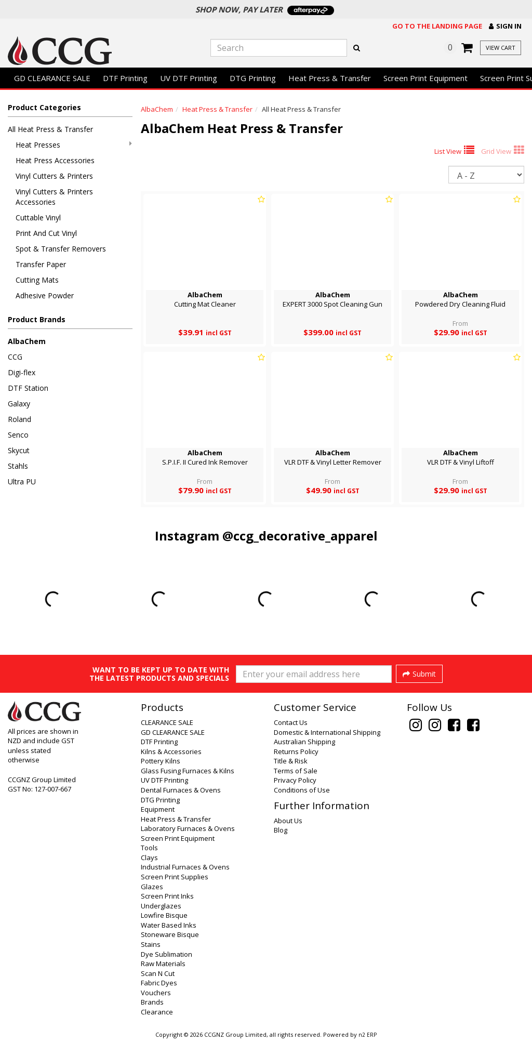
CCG (15, 357)
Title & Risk (291, 761)
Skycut (19, 450)
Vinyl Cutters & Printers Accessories (54, 197)
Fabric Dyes (159, 982)
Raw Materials (163, 963)
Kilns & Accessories (171, 751)
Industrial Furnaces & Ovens (185, 867)
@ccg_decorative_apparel (300, 535)
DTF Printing (125, 78)
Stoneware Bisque (170, 934)
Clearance (157, 1012)
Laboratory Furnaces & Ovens (188, 828)
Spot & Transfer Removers (61, 249)
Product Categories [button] (44, 107)
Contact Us (291, 722)
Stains (151, 944)
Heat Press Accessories (55, 160)
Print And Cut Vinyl (46, 233)
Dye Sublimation (166, 954)
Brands (152, 1002)
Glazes (152, 886)
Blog (280, 830)
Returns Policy (296, 751)
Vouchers (156, 992)
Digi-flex (21, 372)
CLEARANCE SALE (167, 722)
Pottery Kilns (160, 761)
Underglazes (161, 906)
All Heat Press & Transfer (50, 129)
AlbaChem (27, 341)
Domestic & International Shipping (327, 732)
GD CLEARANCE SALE (52, 78)
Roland (19, 419)
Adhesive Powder (45, 295)
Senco (18, 435)
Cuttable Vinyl (38, 217)
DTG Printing (253, 78)
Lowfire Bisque (164, 915)
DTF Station (28, 388)
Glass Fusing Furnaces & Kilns (187, 770)
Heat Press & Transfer (329, 78)
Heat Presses (74, 145)
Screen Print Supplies (174, 876)
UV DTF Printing (188, 78)
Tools (149, 847)
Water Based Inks (168, 925)
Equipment (158, 809)
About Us (288, 820)
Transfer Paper (41, 264)
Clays (149, 857)
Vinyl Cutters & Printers (54, 176)
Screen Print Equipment (425, 78)
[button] (505, 26)
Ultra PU (22, 481)
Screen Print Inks (167, 896)
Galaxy (19, 403)
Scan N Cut (158, 973)
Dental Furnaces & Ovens (181, 790)
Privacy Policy (295, 780)
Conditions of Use (302, 790)
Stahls (18, 466)
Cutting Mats (37, 280)
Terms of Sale (295, 770)
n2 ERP (367, 1034)
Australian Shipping (304, 741)
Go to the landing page (437, 26)
